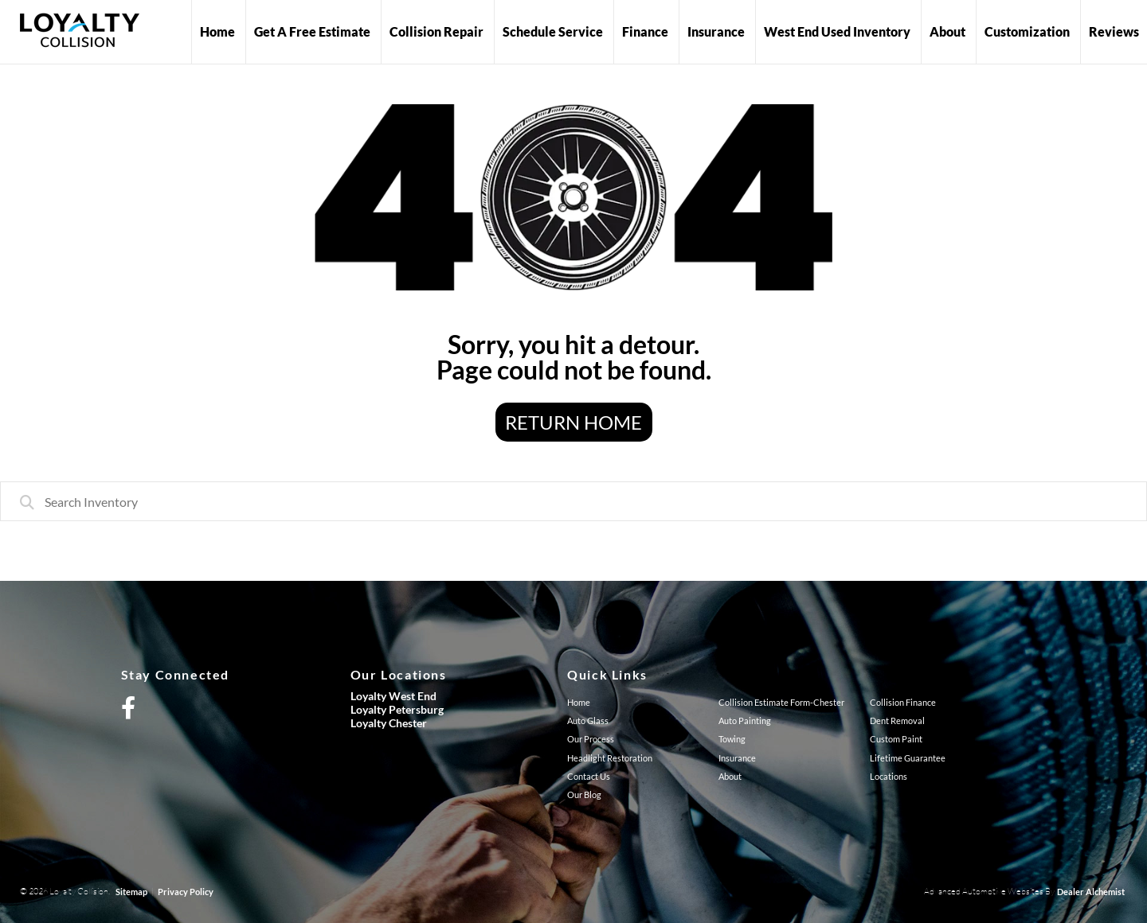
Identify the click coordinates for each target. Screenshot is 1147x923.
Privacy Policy (185, 891)
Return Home (573, 422)
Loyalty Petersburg (397, 709)
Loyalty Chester (388, 723)
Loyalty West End (393, 696)
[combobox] (573, 501)
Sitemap (131, 891)
